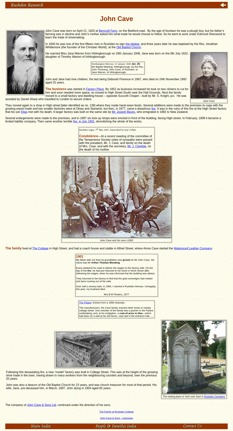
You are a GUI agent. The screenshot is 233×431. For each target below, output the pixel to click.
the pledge (132, 43)
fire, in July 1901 (84, 121)
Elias (24, 111)
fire (153, 108)
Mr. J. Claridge (136, 146)
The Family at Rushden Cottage (116, 411)
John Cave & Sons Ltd (41, 405)
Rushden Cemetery (214, 396)
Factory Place (95, 89)
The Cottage (40, 248)
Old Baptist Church (128, 47)
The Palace (85, 302)
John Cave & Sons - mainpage (116, 418)
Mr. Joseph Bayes (123, 111)
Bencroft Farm (108, 30)
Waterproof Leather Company (193, 248)
